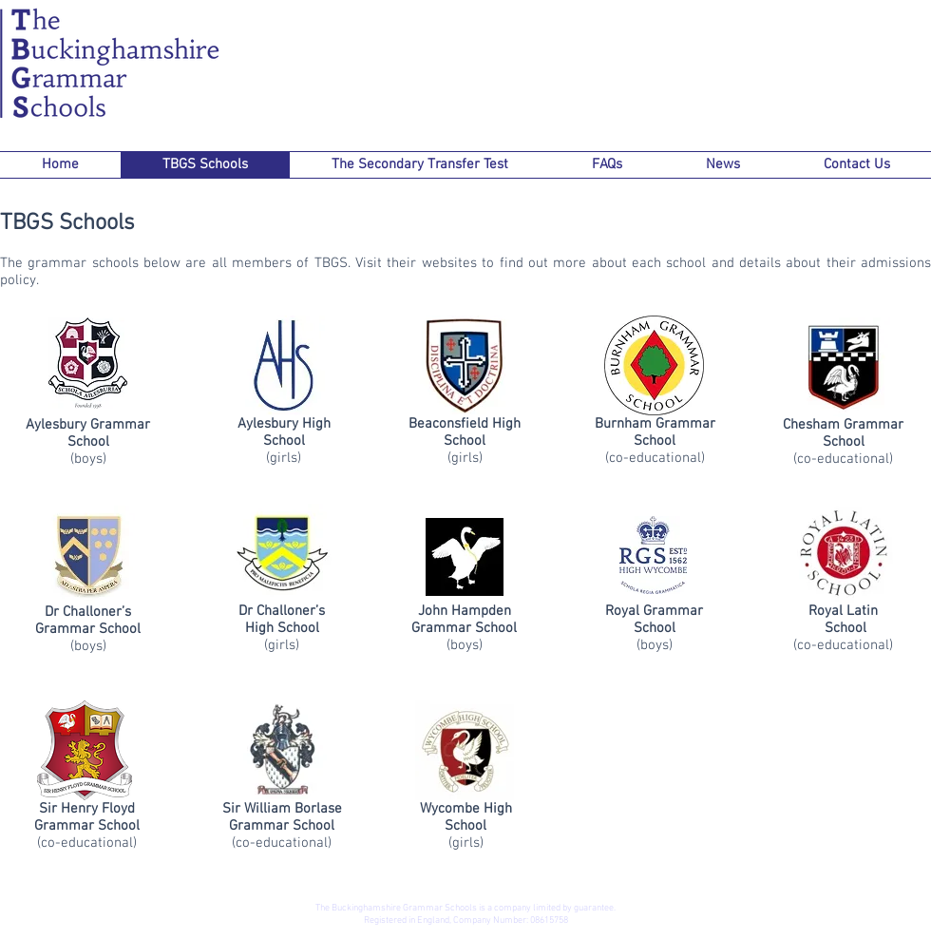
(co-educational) (655, 449)
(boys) (88, 450)
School (119, 825)
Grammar (66, 825)
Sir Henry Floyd (87, 808)
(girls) (284, 449)
